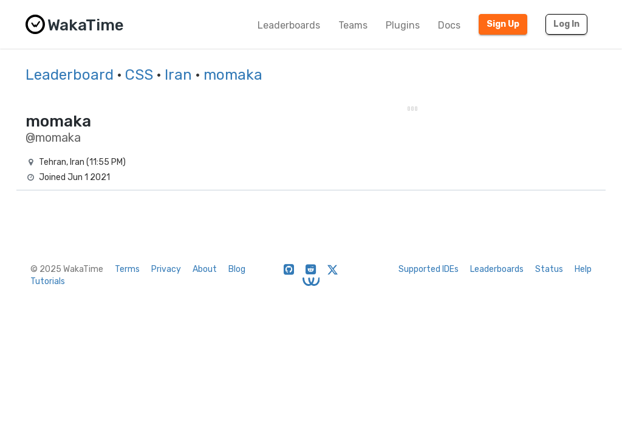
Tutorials (47, 281)
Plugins (403, 25)
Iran (178, 74)
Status (549, 269)
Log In (566, 24)
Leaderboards (289, 25)
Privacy (166, 269)
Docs (449, 25)
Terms (127, 269)
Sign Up (503, 24)
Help (583, 269)
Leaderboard (70, 74)
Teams (352, 25)
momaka (232, 74)
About (205, 269)
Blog (236, 269)
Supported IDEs (428, 269)
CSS (139, 74)
